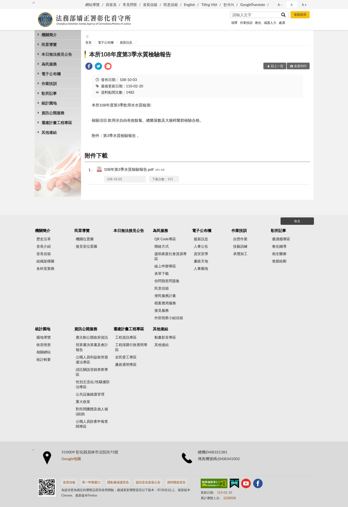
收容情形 (43, 344)
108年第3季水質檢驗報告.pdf (134, 169)
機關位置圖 (85, 239)
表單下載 (161, 273)
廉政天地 (201, 261)
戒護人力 (270, 23)
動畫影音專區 (165, 337)
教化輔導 (279, 246)
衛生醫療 (279, 253)
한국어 (228, 4)
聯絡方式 (161, 246)
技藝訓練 (240, 246)
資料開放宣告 (176, 482)
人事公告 (201, 246)
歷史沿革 (43, 239)
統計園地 (49, 103)
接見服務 (161, 310)
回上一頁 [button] (277, 66)
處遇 (282, 23)
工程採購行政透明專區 (131, 347)
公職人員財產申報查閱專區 (92, 423)
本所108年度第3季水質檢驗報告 (130, 54)
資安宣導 (201, 253)
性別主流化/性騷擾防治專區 (93, 384)
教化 (258, 23)
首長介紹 (43, 246)
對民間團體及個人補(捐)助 (92, 411)
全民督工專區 (126, 357)
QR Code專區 (165, 239)
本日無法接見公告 (56, 54)
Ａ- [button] (279, 4)
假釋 (234, 23)
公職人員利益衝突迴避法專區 (92, 359)
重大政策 (83, 401)
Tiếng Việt (209, 4)
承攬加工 (240, 253)
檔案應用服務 (165, 303)
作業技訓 (246, 23)
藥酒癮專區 (281, 239)
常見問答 (130, 4)
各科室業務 (45, 268)
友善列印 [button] (300, 66)
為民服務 (49, 64)
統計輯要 (43, 359)
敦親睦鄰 (279, 261)
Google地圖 (71, 458)
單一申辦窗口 (91, 482)
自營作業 (240, 239)
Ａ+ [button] (304, 4)
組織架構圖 (45, 261)
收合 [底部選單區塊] (297, 221)
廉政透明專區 (126, 364)
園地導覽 (43, 337)
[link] (88, 67)
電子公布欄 (51, 73)
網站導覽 (92, 4)
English (189, 4)
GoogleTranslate (252, 4)
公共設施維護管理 (90, 394)
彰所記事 (49, 93)
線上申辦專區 (165, 266)
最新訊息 (126, 42)
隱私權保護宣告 (118, 482)
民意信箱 (171, 4)
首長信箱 (150, 4)
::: (33, 2)
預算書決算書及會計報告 (92, 347)
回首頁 (111, 4)
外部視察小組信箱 (168, 318)
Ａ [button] (291, 4)
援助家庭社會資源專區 (170, 256)
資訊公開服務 (52, 112)
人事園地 (201, 268)
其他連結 (49, 132)
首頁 (88, 42)
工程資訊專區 (126, 337)
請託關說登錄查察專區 (92, 371)
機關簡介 (49, 34)
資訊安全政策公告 (148, 482)
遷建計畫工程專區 (56, 122)
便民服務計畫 (165, 295)
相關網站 (43, 352)
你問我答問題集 (166, 281)
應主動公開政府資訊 (92, 337)
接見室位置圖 (86, 246)
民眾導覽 (49, 44)
